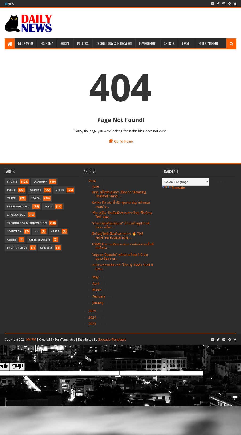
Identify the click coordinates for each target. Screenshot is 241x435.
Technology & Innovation (114, 43)
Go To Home (121, 141)
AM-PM (31, 339)
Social (65, 43)
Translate (173, 188)
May (96, 277)
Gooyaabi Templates (112, 339)
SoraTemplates (65, 339)
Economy (46, 43)
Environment (148, 43)
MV (36, 231)
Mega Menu (25, 43)
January (98, 303)
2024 (92, 317)
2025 (92, 311)
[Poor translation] (17, 367)
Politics (83, 43)
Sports (169, 43)
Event (11, 190)
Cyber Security (39, 239)
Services (46, 247)
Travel (186, 43)
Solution (14, 231)
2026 (92, 181)
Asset (55, 231)
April (96, 283)
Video (60, 190)
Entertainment (208, 43)
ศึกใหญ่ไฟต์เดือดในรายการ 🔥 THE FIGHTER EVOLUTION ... (117, 236)
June (96, 186)
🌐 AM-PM (9, 3)
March (97, 290)
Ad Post (35, 190)
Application (16, 214)
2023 (92, 324)
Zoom (48, 206)
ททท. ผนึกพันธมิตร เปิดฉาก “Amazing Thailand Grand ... (119, 194)
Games (11, 239)
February (99, 296)
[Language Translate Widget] (185, 182)
